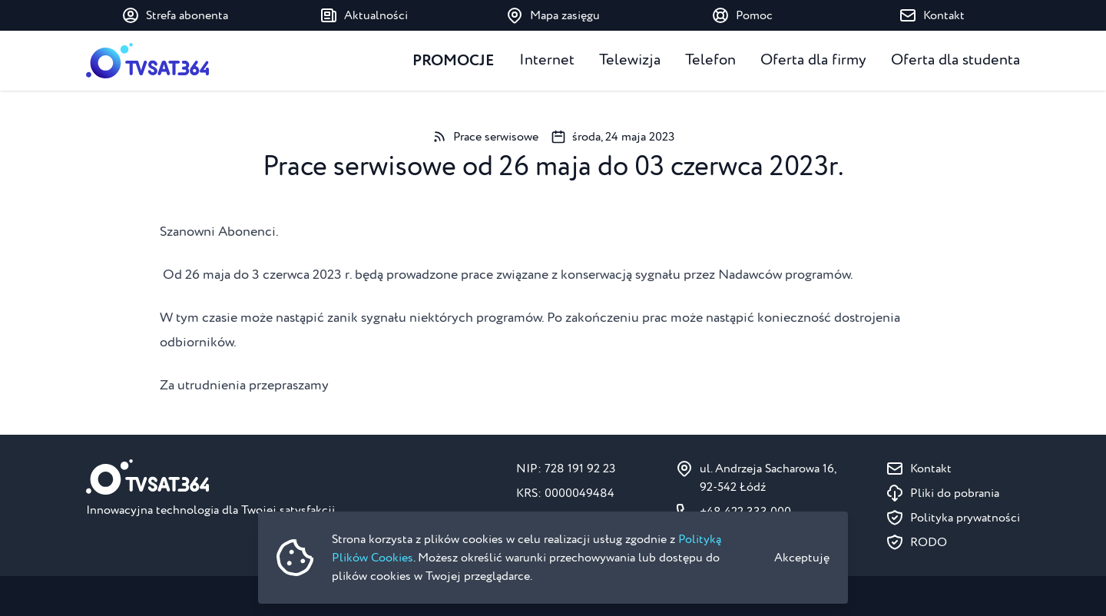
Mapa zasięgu (552, 15)
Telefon (710, 60)
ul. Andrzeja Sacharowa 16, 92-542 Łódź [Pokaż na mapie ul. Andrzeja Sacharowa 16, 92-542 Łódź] (768, 478)
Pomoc (742, 15)
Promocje (453, 61)
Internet (547, 60)
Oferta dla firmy (813, 60)
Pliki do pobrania (954, 493)
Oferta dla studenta (955, 60)
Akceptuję (802, 557)
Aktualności (364, 15)
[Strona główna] (147, 60)
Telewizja (630, 60)
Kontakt (932, 15)
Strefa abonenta (174, 15)
